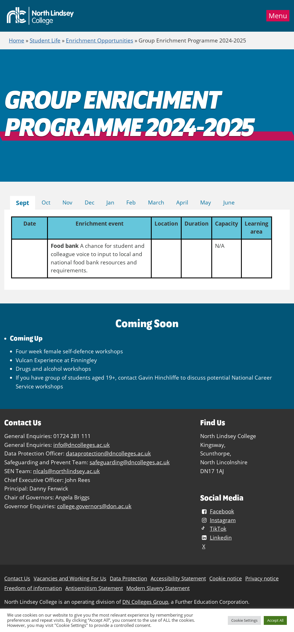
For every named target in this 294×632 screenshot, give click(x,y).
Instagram (218, 520)
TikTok (213, 528)
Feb (131, 202)
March (156, 202)
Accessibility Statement (178, 578)
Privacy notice (262, 578)
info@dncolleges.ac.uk (81, 444)
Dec (89, 202)
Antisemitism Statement (94, 588)
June (229, 202)
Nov (67, 202)
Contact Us (17, 578)
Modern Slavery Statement (158, 588)
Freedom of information (33, 588)
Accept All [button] (275, 620)
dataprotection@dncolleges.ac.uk (108, 453)
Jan (110, 202)
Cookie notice (225, 578)
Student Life (45, 40)
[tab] (22, 203)
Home (16, 40)
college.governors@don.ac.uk (94, 506)
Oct (46, 202)
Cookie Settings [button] (244, 620)
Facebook (217, 511)
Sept (22, 203)
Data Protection (128, 578)
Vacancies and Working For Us (70, 578)
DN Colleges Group (145, 602)
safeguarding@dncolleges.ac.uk (130, 462)
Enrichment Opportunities (99, 40)
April (182, 202)
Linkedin (216, 537)
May (205, 202)
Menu (278, 15)
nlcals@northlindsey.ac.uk (66, 471)
